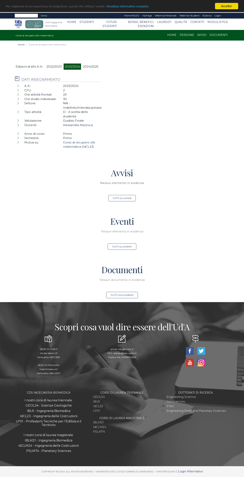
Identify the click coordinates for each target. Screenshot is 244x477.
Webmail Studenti (189, 15)
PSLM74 (99, 431)
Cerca (44, 15)
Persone (187, 35)
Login (218, 15)
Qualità (181, 22)
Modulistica (217, 22)
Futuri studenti (109, 24)
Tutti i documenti (122, 295)
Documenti (219, 35)
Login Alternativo (190, 471)
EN (226, 15)
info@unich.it (125, 349)
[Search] (26, 16)
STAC (170, 406)
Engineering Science (181, 397)
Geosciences (175, 401)
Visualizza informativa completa (127, 6)
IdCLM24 (99, 427)
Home (71, 22)
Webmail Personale (165, 15)
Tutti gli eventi (122, 246)
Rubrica (207, 15)
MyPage (147, 15)
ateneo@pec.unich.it (125, 353)
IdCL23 (98, 406)
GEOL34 (99, 397)
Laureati (164, 22)
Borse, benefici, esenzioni (141, 24)
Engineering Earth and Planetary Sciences (196, 411)
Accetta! (226, 6)
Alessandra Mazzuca (78, 125)
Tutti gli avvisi (122, 198)
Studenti (86, 22)
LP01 (96, 411)
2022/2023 (54, 66)
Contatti (197, 22)
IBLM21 (98, 422)
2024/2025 (90, 66)
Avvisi (201, 35)
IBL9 (96, 401)
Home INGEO (131, 15)
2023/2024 (72, 66)
